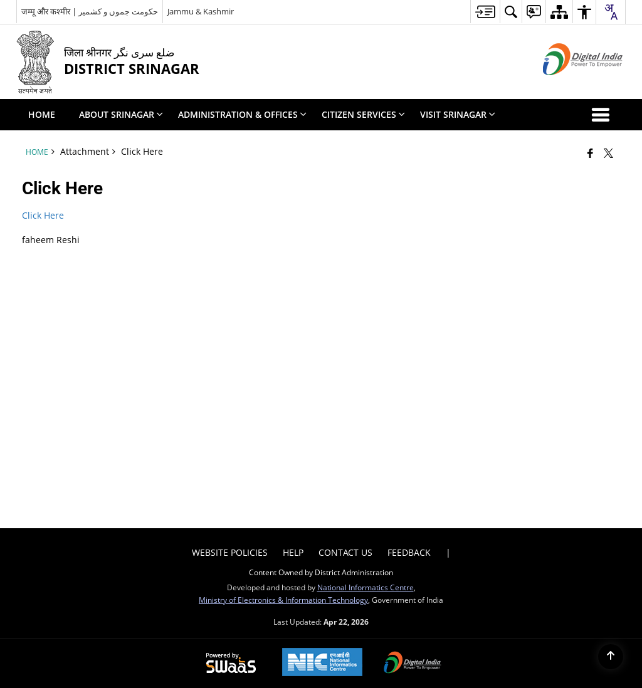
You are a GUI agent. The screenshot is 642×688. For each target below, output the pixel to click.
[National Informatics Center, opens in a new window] (322, 663)
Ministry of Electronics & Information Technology (283, 600)
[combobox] (610, 12)
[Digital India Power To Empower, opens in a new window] (412, 663)
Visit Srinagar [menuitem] (457, 114)
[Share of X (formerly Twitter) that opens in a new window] (608, 153)
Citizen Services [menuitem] (363, 114)
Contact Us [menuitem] (345, 552)
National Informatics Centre (365, 587)
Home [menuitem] (41, 114)
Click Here (43, 215)
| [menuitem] (448, 552)
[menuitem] (485, 11)
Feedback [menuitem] (409, 552)
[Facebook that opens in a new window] (590, 153)
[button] (603, 114)
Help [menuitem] (293, 552)
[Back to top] (610, 656)
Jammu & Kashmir (200, 11)
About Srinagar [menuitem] (121, 114)
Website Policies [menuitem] (230, 552)
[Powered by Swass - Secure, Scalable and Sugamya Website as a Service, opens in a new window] (231, 663)
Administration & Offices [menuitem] (242, 114)
